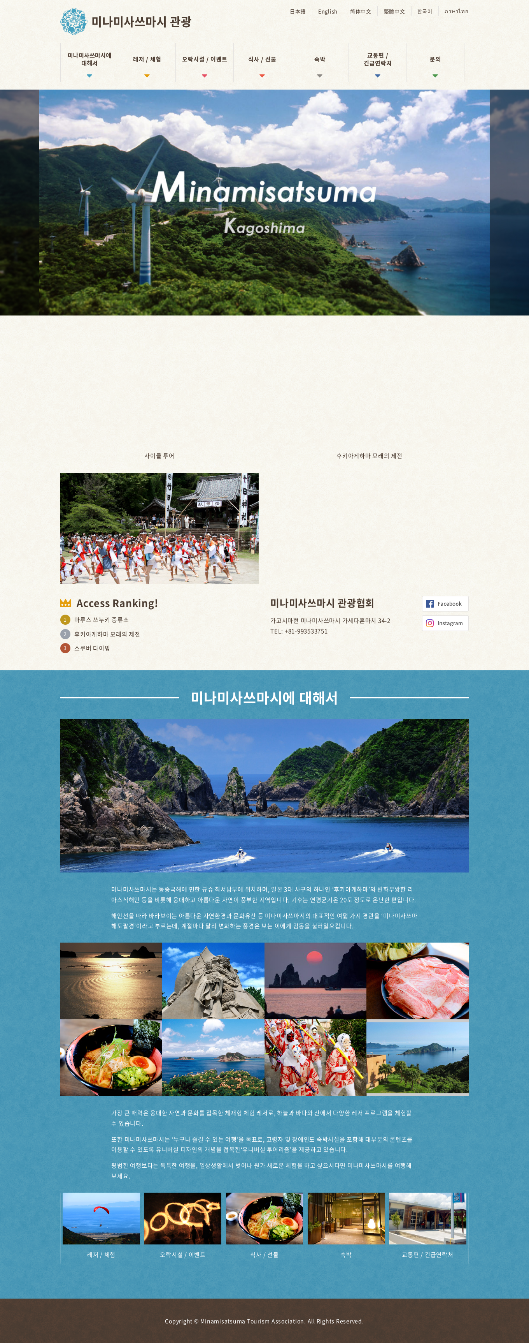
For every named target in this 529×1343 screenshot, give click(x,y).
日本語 (299, 11)
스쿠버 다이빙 (92, 648)
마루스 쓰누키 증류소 (101, 619)
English (329, 11)
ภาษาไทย (457, 11)
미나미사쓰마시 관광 (143, 21)
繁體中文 (395, 11)
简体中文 (362, 11)
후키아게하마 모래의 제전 (107, 634)
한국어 (425, 11)
